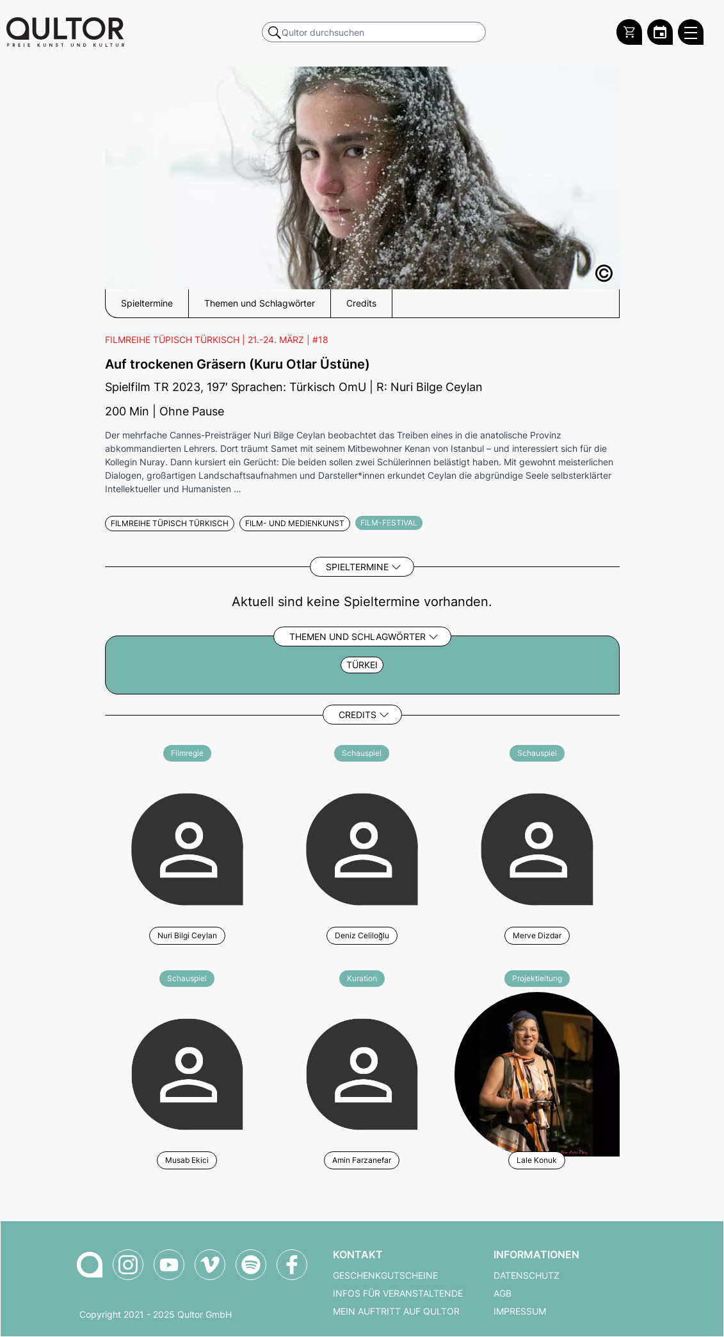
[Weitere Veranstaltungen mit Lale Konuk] (537, 1072)
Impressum (520, 1311)
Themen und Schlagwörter (357, 636)
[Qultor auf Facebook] (292, 1264)
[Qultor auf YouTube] (169, 1264)
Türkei (362, 665)
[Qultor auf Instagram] (128, 1264)
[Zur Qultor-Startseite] (89, 1264)
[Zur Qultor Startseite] (65, 32)
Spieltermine (357, 566)
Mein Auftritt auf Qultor (396, 1311)
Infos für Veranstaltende (398, 1293)
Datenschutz (526, 1275)
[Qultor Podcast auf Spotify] (251, 1264)
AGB (502, 1293)
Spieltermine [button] (147, 303)
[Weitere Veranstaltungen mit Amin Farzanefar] (362, 1072)
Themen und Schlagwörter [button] (259, 303)
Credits (357, 714)
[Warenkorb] (629, 32)
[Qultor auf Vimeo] (210, 1264)
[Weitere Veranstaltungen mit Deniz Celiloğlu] (362, 847)
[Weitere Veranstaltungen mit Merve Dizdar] (537, 847)
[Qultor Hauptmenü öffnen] (691, 32)
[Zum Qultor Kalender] (660, 32)
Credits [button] (361, 303)
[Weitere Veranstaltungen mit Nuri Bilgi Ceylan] (187, 847)
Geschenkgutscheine (385, 1275)
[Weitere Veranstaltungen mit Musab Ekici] (187, 1072)
